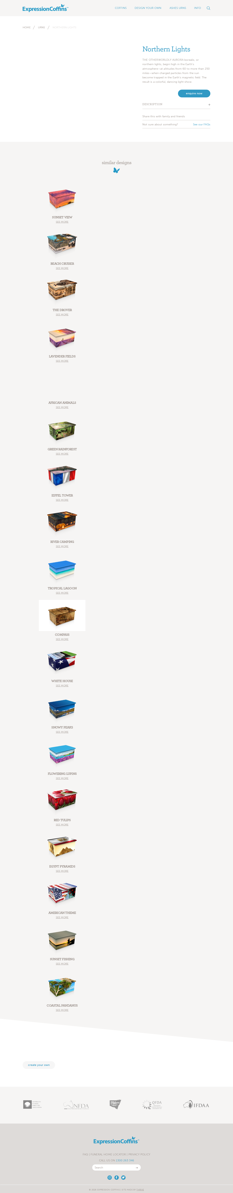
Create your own (39, 1065)
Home (27, 27)
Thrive (140, 1189)
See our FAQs (201, 124)
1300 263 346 (125, 1160)
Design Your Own (148, 8)
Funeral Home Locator (108, 1154)
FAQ (85, 1154)
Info (197, 8)
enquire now (194, 93)
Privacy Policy (139, 1154)
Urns (41, 27)
